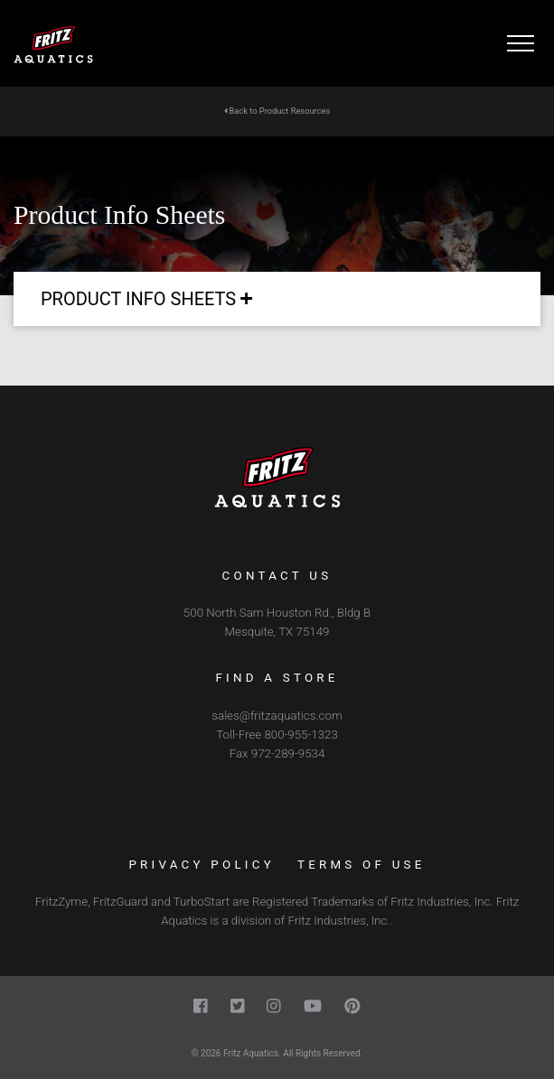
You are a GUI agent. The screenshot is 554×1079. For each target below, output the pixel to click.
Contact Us (277, 575)
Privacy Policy (201, 864)
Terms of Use (361, 864)
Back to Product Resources (277, 111)
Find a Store (276, 677)
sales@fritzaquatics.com (276, 715)
